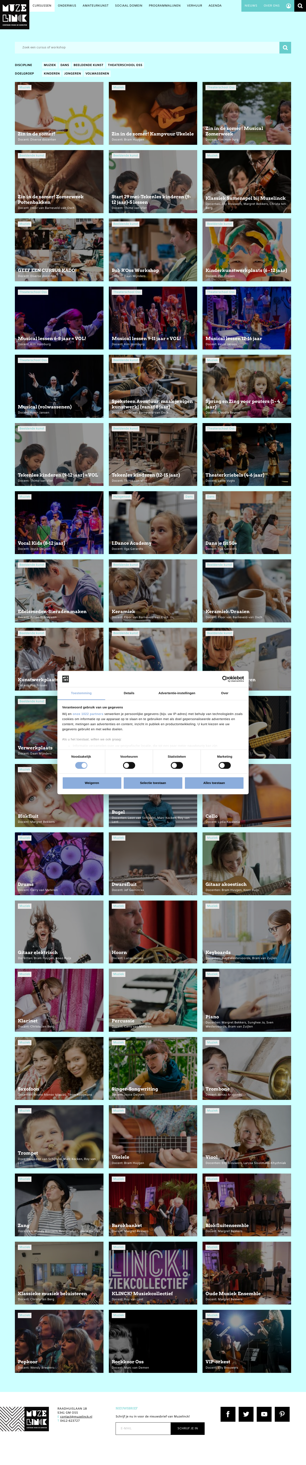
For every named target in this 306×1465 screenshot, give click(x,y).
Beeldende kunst (88, 65)
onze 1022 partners (88, 714)
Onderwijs (67, 6)
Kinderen (52, 74)
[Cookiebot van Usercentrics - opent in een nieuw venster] (225, 679)
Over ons (272, 6)
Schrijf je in (187, 1429)
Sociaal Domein (128, 6)
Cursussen (42, 6)
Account (288, 6)
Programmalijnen (165, 6)
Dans (64, 65)
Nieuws (251, 6)
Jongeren (72, 74)
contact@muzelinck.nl (76, 1417)
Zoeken (300, 6)
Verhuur (194, 6)
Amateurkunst (96, 6)
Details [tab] (129, 693)
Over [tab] (224, 693)
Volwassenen (97, 74)
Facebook (228, 1409)
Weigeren (92, 783)
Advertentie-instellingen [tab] (177, 693)
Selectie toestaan (153, 783)
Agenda (215, 6)
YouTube (263, 1409)
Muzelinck (14, 14)
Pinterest (281, 1409)
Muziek (50, 65)
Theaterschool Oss (125, 65)
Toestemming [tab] (81, 693)
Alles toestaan (214, 783)
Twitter (244, 1409)
